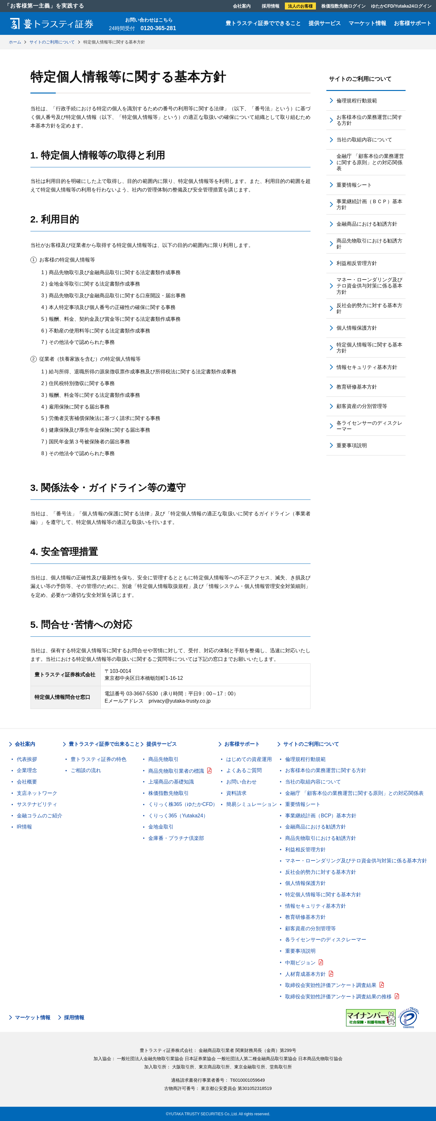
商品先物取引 (163, 759)
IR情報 (24, 826)
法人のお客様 (300, 6)
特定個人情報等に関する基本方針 (369, 347)
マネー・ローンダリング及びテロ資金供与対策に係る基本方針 (369, 285)
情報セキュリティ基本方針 (367, 367)
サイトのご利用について (360, 79)
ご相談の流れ (86, 770)
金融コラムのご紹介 (39, 815)
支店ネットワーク (37, 793)
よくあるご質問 (244, 770)
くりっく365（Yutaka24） (178, 815)
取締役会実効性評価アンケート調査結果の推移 (338, 996)
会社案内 (242, 6)
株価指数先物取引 (168, 793)
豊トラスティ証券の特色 (98, 759)
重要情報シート (354, 185)
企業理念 (27, 770)
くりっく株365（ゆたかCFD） (183, 804)
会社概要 (27, 781)
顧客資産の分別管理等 (362, 406)
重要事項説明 (352, 445)
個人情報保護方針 (357, 328)
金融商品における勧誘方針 (367, 224)
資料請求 (236, 793)
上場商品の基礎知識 (171, 781)
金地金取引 (161, 826)
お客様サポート (413, 23)
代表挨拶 (27, 759)
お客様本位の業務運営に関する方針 (369, 120)
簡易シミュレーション (251, 804)
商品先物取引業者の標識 (176, 771)
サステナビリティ (37, 804)
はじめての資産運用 (249, 759)
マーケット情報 (367, 23)
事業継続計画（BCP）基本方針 (320, 815)
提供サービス (325, 23)
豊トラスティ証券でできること (263, 23)
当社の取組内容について (364, 139)
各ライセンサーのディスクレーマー (369, 426)
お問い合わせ (241, 781)
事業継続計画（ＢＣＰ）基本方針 (369, 204)
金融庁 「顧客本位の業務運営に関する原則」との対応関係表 (370, 162)
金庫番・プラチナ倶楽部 (176, 838)
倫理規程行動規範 (357, 100)
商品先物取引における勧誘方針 (369, 243)
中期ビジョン (300, 962)
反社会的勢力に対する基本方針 (369, 308)
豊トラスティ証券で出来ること (104, 744)
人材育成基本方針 (305, 974)
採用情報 (270, 6)
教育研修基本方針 (357, 387)
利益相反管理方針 (357, 263)
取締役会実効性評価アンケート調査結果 (330, 985)
